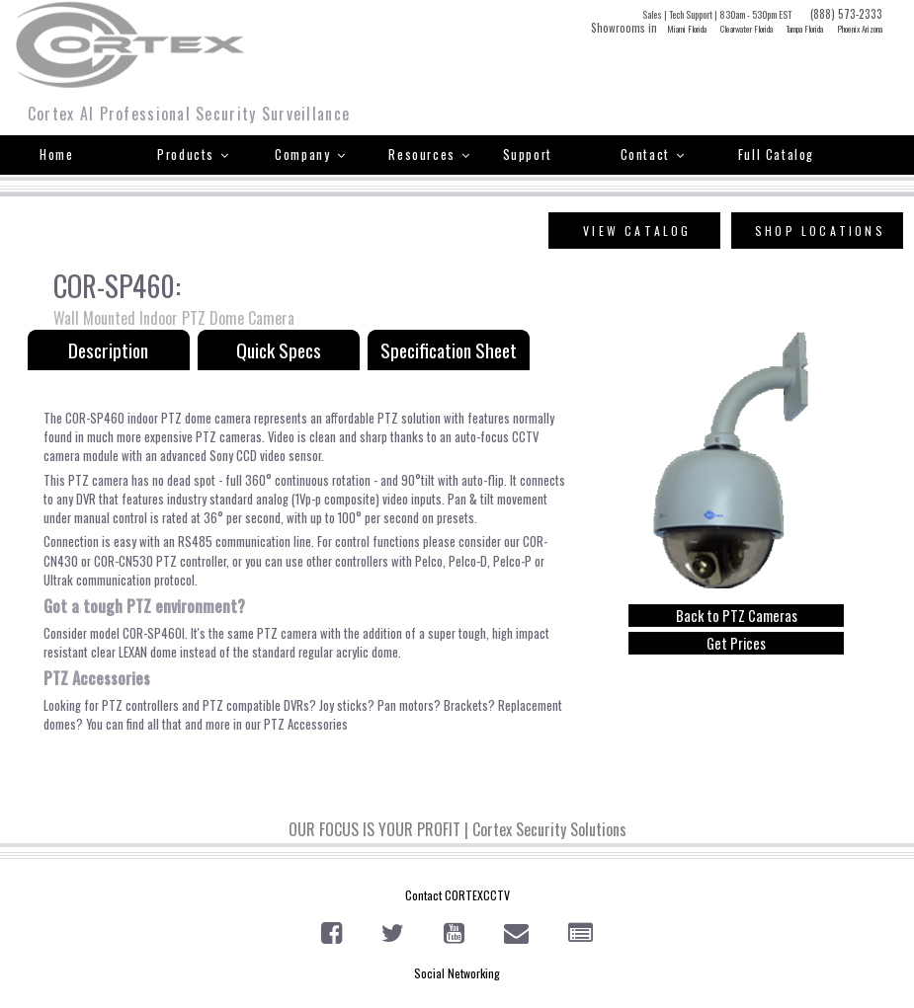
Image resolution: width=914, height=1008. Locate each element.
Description (108, 350)
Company (310, 154)
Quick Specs (278, 350)
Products (193, 154)
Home (56, 154)
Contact (653, 154)
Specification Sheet (448, 350)
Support (527, 154)
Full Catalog (776, 154)
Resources (429, 154)
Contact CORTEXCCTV (457, 895)
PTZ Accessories (306, 724)
